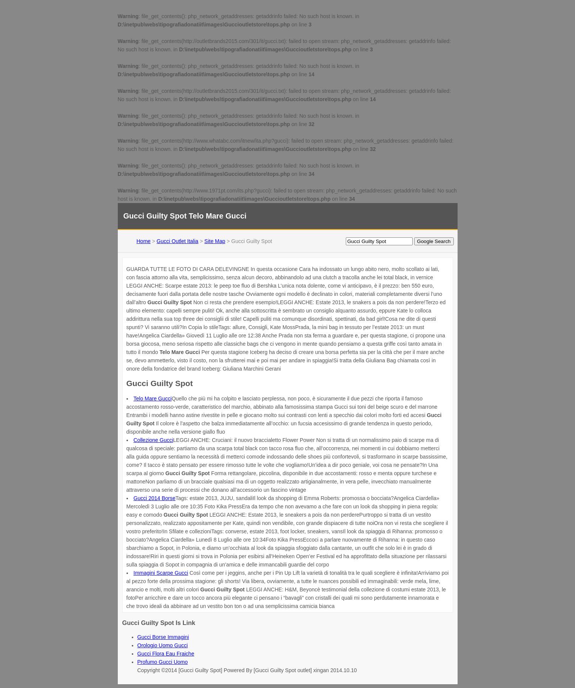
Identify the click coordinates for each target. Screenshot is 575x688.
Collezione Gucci (153, 440)
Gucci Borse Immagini (163, 637)
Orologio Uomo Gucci (162, 645)
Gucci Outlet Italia (178, 241)
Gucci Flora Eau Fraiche (165, 654)
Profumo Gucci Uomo (162, 662)
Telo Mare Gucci (153, 399)
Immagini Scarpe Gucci (161, 573)
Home (144, 241)
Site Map (214, 241)
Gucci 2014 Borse (155, 498)
